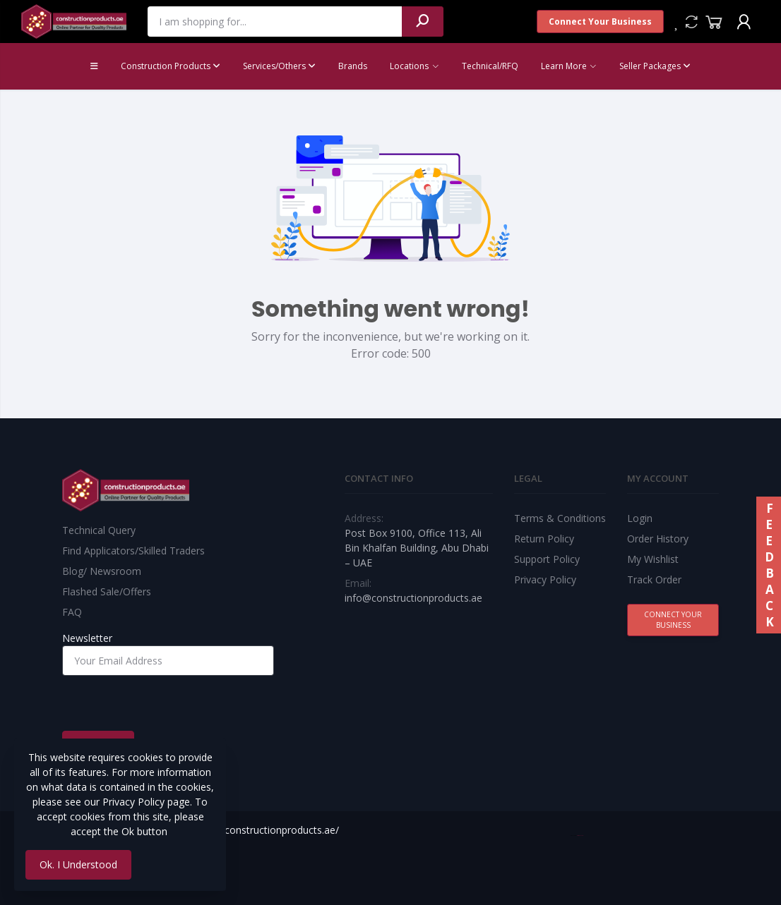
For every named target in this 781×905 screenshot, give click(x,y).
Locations (409, 66)
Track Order (654, 579)
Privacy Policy (545, 579)
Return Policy (544, 538)
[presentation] (169, 703)
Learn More (564, 66)
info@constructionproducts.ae (413, 598)
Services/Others (279, 66)
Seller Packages (655, 66)
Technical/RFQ (490, 66)
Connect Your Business (600, 22)
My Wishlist (653, 559)
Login (639, 518)
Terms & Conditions (560, 518)
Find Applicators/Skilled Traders (133, 550)
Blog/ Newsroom (101, 571)
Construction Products (170, 66)
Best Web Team (580, 835)
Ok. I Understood (78, 864)
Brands (352, 66)
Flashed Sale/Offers (106, 591)
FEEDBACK (769, 565)
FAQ (72, 612)
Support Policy (547, 559)
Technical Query (99, 530)
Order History (657, 538)
